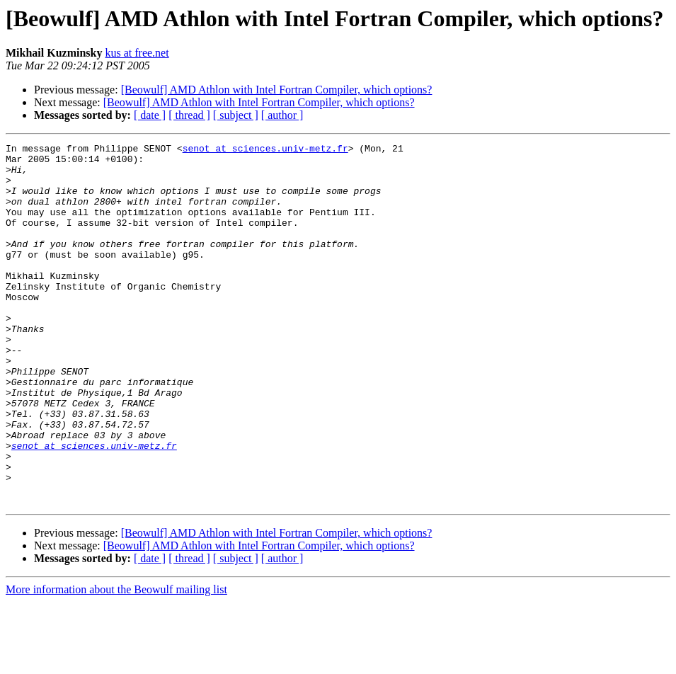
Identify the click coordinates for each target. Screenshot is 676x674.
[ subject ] (235, 115)
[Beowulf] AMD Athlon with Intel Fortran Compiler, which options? (276, 90)
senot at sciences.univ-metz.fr (265, 150)
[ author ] (282, 115)
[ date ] (150, 115)
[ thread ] (189, 115)
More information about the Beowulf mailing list (116, 662)
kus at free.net (136, 53)
